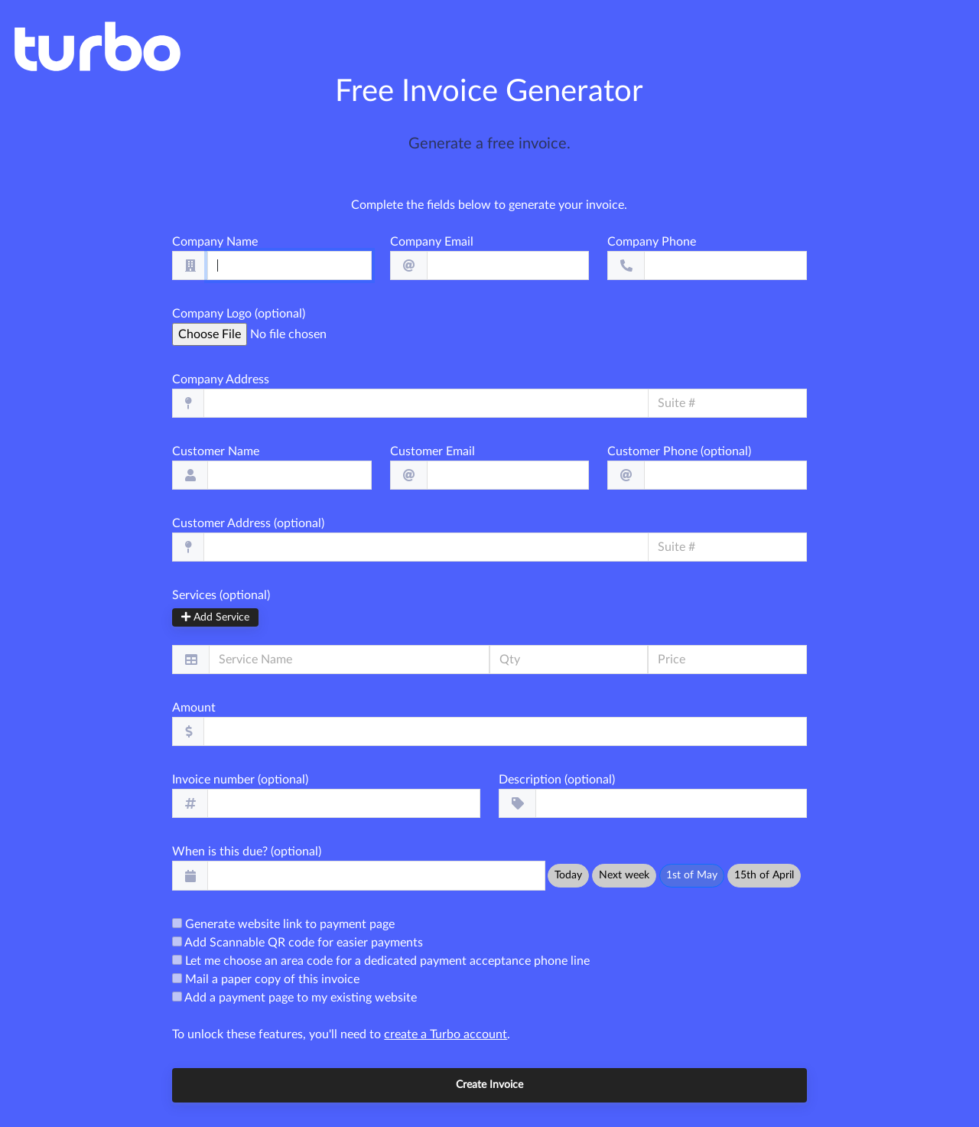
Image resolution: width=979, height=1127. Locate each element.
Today (568, 875)
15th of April (764, 875)
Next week (624, 875)
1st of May (691, 875)
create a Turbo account (445, 1034)
